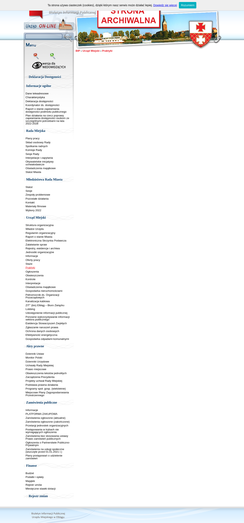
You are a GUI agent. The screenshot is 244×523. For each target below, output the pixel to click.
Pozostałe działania (37, 198)
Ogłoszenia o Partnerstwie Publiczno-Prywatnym (48, 444)
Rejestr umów (34, 484)
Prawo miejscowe (36, 369)
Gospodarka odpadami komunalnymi (47, 338)
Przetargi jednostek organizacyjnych (47, 425)
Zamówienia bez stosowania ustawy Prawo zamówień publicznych (47, 437)
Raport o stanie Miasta (39, 236)
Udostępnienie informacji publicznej (47, 312)
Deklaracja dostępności (39, 101)
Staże (29, 263)
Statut (29, 187)
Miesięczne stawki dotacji (41, 488)
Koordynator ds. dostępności (42, 105)
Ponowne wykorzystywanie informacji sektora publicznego (48, 318)
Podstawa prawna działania (42, 384)
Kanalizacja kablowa (38, 301)
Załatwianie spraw (36, 244)
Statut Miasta (33, 172)
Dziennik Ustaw (35, 353)
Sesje (29, 190)
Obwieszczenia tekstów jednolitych (46, 373)
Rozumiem (187, 5)
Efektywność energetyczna (41, 334)
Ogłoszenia (32, 271)
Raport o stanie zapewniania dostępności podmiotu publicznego (46, 110)
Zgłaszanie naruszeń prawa (42, 327)
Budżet (30, 473)
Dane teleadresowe (37, 93)
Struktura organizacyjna (40, 225)
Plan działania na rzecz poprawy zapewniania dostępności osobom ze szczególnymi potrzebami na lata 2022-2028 (47, 119)
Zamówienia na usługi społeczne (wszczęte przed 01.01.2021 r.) (45, 450)
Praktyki (30, 267)
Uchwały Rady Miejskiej (40, 365)
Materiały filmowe (36, 206)
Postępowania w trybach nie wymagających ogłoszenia (42, 431)
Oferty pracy (33, 260)
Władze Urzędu (35, 228)
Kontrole (31, 279)
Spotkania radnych (37, 146)
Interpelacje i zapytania (39, 157)
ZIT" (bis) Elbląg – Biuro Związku (45, 305)
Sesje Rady (32, 153)
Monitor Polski (34, 357)
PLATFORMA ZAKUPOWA (41, 413)
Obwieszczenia (35, 275)
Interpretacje (33, 283)
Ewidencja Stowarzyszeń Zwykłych (46, 323)
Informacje (32, 255)
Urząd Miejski (91, 50)
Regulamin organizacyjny (40, 232)
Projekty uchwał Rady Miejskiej (44, 380)
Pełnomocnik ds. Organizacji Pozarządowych (42, 296)
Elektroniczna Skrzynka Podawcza (46, 240)
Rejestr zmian (38, 496)
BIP (78, 50)
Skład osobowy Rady (38, 142)
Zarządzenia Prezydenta (40, 377)
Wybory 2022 (33, 210)
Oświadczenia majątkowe (41, 168)
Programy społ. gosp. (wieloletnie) (46, 388)
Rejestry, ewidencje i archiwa (43, 248)
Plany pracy (33, 138)
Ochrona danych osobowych (42, 331)
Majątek (30, 481)
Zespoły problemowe (38, 194)
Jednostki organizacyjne (40, 252)
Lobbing (30, 309)
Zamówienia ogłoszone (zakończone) (48, 421)
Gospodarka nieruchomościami (44, 290)
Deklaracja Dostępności (45, 77)
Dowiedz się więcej (165, 5)
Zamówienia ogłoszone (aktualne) (46, 417)
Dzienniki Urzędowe (37, 361)
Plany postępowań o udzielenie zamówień (44, 457)
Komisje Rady (34, 149)
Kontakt (30, 202)
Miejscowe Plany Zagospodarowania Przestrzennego (47, 394)
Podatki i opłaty (35, 477)
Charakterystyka (35, 97)
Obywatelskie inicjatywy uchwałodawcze (40, 163)
